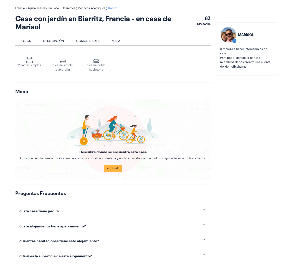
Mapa (116, 41)
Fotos (26, 41)
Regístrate (112, 168)
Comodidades (87, 41)
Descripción (53, 41)
